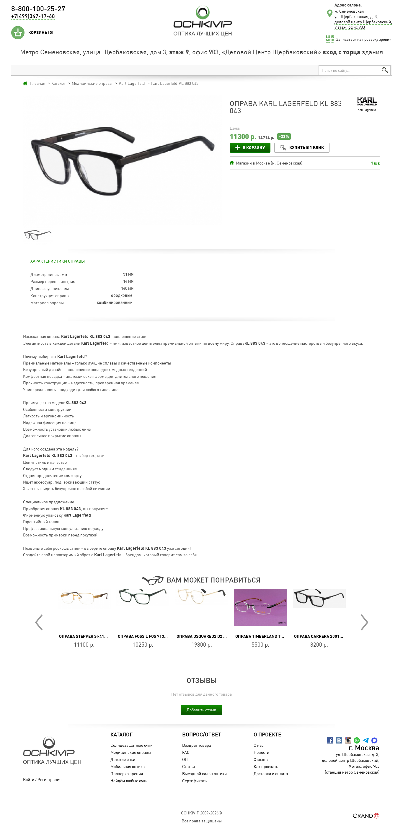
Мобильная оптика (127, 766)
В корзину (254, 147)
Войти (28, 779)
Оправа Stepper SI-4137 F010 (89, 636)
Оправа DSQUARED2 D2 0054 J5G (209, 636)
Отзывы (261, 759)
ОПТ (186, 759)
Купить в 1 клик (306, 147)
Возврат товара (196, 745)
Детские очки (122, 759)
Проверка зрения (126, 773)
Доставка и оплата (271, 773)
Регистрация (49, 779)
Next (364, 622)
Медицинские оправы (130, 752)
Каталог (121, 735)
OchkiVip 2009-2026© (201, 812)
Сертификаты (195, 780)
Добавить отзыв (201, 709)
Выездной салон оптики (204, 773)
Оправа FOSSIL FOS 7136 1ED (146, 636)
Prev (39, 622)
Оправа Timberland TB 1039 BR (267, 636)
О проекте (267, 735)
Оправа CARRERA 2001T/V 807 (324, 636)
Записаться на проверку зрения (363, 39)
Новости (261, 752)
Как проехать (266, 766)
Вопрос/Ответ (201, 735)
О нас (259, 745)
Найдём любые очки (129, 780)
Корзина (40, 32)
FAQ (186, 752)
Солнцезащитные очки (131, 745)
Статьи (188, 766)
